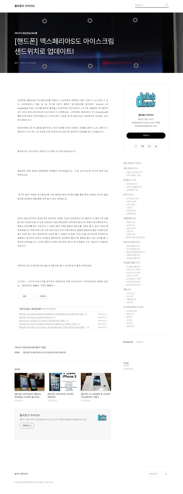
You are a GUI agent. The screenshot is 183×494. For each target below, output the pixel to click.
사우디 (131, 201)
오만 (130, 208)
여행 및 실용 (133, 255)
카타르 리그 (133, 273)
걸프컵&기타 (133, 285)
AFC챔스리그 (134, 279)
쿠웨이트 (131, 214)
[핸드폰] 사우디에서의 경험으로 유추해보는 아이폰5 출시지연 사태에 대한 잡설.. (51, 314)
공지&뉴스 (129, 180)
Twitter (139, 342)
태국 (129, 320)
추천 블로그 (132, 190)
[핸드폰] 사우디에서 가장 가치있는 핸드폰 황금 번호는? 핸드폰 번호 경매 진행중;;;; (52, 327)
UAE (131, 205)
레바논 (131, 222)
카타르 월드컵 (134, 282)
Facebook (128, 342)
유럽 (127, 289)
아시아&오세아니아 (133, 307)
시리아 (130, 225)
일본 (130, 314)
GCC (128, 194)
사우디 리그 (134, 270)
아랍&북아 (129, 218)
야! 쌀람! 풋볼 (131, 262)
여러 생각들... (134, 175)
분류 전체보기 (132, 163)
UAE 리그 (132, 276)
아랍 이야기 (130, 168)
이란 (130, 231)
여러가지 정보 (24, 309)
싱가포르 (132, 311)
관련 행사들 (133, 246)
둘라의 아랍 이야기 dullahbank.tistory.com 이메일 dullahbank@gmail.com (53, 419)
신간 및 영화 (133, 249)
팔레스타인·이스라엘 (136, 237)
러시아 (130, 293)
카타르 (131, 211)
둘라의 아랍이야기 (21, 474)
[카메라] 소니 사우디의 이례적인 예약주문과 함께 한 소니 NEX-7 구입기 (48, 324)
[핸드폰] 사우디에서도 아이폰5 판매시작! (35, 317)
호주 (130, 323)
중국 (129, 317)
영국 (130, 296)
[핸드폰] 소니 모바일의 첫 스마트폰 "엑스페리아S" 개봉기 (42, 321)
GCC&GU (133, 198)
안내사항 (132, 184)
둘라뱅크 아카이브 (25, 6)
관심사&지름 (36, 309)
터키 (130, 302)
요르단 (131, 228)
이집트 (131, 234)
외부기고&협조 (134, 187)
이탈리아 (131, 299)
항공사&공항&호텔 (136, 252)
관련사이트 (153, 474)
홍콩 (130, 326)
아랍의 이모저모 (135, 172)
